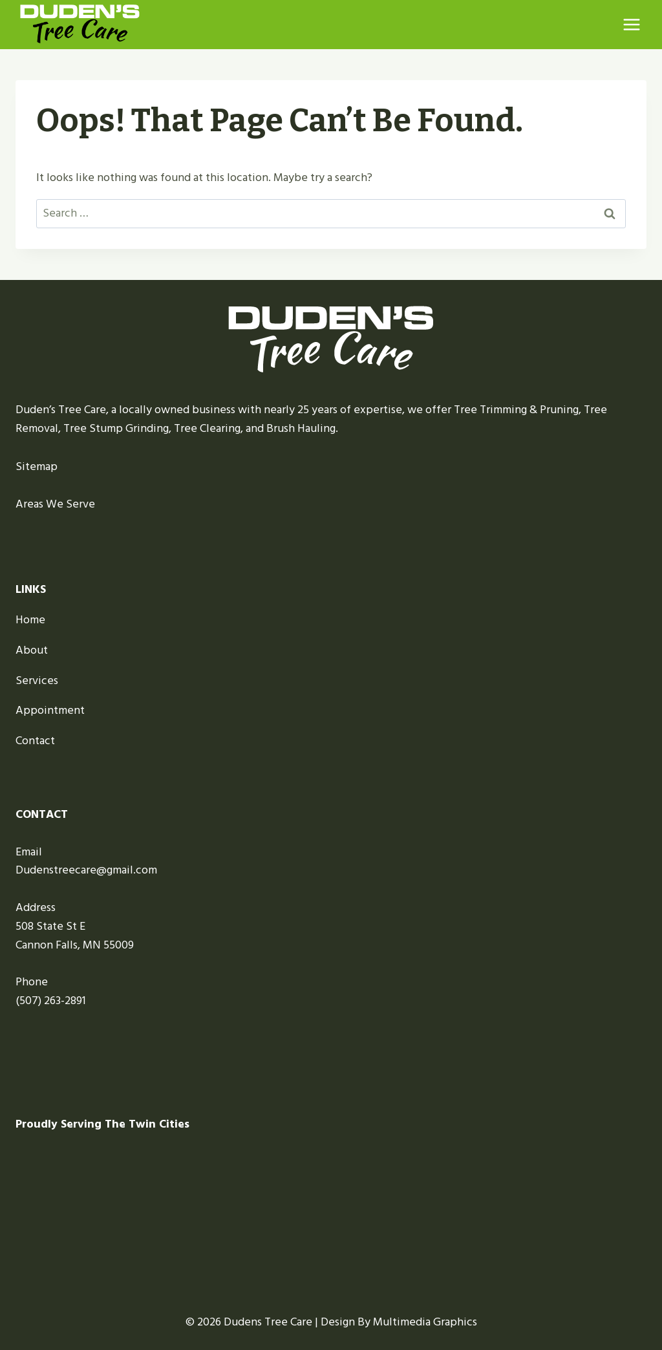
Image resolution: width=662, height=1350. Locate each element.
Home (30, 619)
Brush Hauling (301, 428)
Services (37, 680)
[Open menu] (631, 24)
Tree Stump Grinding (116, 428)
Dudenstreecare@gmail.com (86, 870)
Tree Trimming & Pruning (516, 409)
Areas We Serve (55, 504)
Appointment (50, 710)
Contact (35, 740)
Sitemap (37, 466)
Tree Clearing (207, 428)
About (32, 650)
